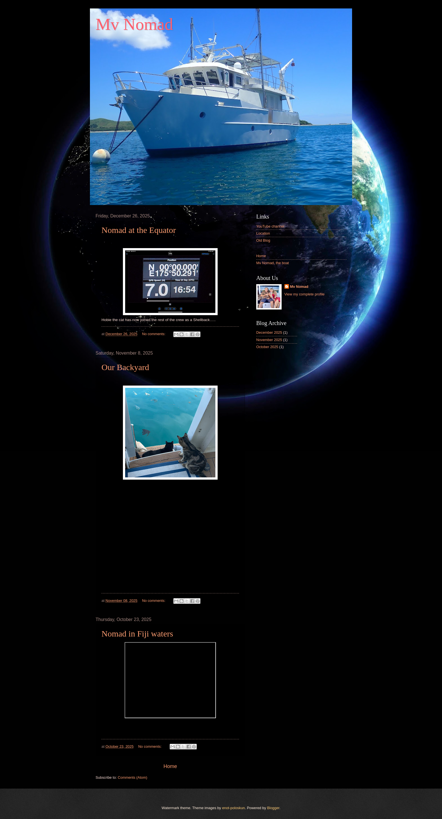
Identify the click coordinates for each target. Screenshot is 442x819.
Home (170, 766)
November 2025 (269, 340)
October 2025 (267, 347)
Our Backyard (125, 367)
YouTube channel (270, 226)
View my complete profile (304, 294)
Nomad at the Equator (138, 230)
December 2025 (269, 332)
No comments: (154, 334)
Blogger (273, 808)
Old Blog (263, 240)
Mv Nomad (299, 286)
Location (263, 233)
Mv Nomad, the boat (272, 263)
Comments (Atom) (132, 777)
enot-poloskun (233, 808)
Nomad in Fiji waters (137, 633)
